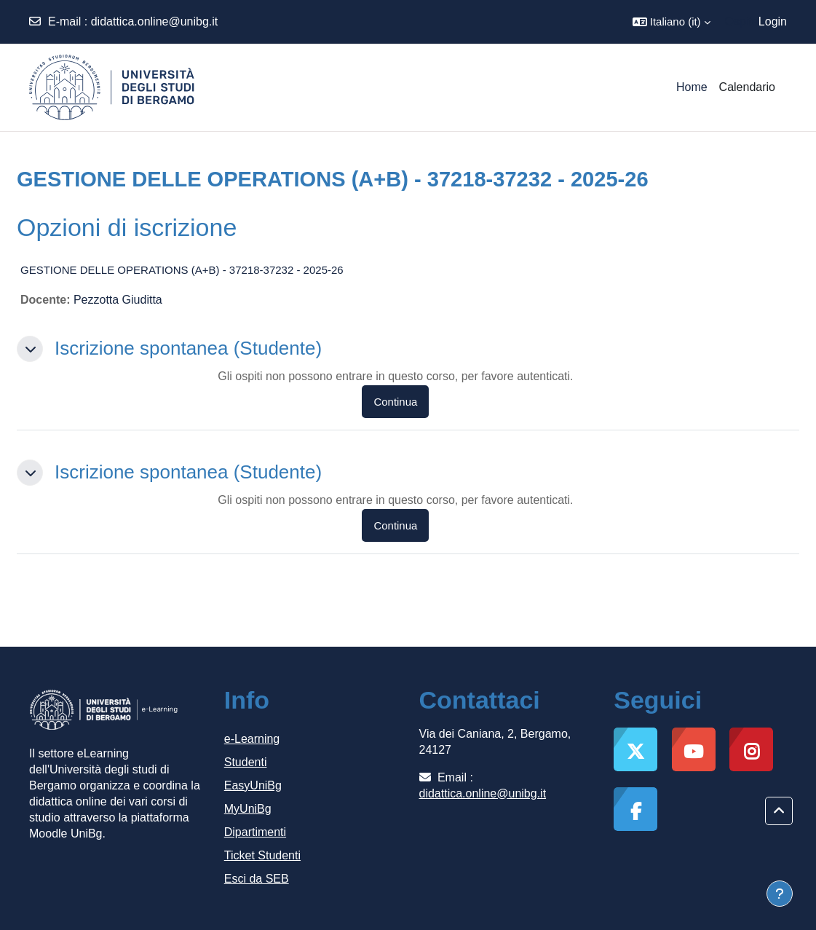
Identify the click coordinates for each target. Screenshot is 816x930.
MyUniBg (248, 809)
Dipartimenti (255, 832)
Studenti (245, 762)
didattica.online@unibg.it (154, 21)
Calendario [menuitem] (747, 87)
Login (772, 21)
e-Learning (252, 739)
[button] (671, 22)
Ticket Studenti (262, 855)
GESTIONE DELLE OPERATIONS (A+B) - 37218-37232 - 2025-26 (182, 270)
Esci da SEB (256, 878)
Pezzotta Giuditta (118, 299)
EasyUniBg (253, 785)
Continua (395, 401)
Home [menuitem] (692, 87)
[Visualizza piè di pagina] (780, 893)
